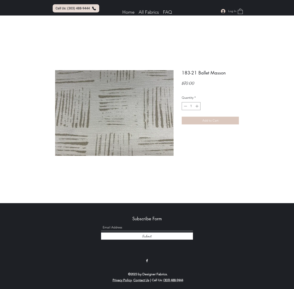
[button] (240, 11)
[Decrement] (185, 106)
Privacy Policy (122, 280)
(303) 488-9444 (173, 280)
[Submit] (147, 236)
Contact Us (141, 280)
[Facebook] (147, 261)
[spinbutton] (191, 106)
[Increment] (197, 106)
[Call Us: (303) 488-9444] (76, 8)
